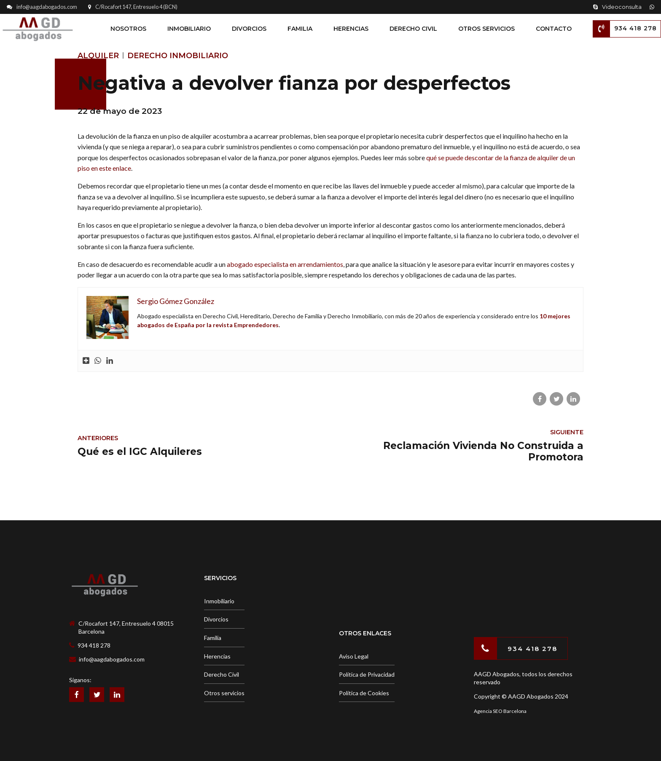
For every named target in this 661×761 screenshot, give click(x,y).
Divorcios (249, 28)
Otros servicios (224, 692)
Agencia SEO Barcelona (500, 711)
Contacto (554, 28)
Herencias (350, 28)
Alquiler (98, 55)
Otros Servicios (486, 28)
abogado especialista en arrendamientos (285, 264)
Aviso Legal (353, 656)
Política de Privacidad (367, 674)
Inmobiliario (189, 28)
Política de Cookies (364, 692)
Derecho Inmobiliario (177, 55)
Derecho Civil (413, 28)
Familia (300, 28)
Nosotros (128, 28)
